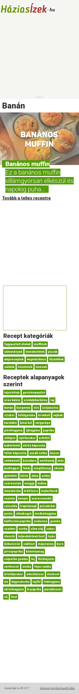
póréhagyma (13, 430)
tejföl (36, 581)
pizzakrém (47, 506)
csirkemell (12, 460)
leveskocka (12, 491)
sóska (26, 566)
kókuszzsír (12, 544)
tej (33, 559)
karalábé (10, 422)
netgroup (45, 688)
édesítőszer (35, 574)
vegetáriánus (36, 359)
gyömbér (10, 475)
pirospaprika (13, 551)
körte (24, 475)
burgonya (23, 407)
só (6, 597)
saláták (9, 367)
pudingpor (12, 468)
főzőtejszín (46, 559)
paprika (48, 430)
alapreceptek (14, 359)
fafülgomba (26, 415)
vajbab (58, 415)
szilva (46, 475)
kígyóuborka (20, 581)
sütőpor (10, 438)
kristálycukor (13, 574)
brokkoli (44, 415)
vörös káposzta (34, 445)
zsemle (9, 498)
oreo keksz (12, 400)
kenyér (23, 498)
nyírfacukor (27, 438)
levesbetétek (35, 351)
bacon (54, 453)
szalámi (9, 528)
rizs (36, 407)
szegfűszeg (42, 468)
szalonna (40, 521)
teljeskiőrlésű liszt (31, 536)
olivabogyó (24, 513)
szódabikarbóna (35, 400)
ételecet (53, 574)
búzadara (29, 460)
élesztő (9, 536)
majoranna (46, 544)
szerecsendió (41, 498)
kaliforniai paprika (17, 521)
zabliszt (29, 544)
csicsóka (10, 506)
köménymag (35, 551)
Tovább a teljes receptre (26, 198)
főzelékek (56, 359)
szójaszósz (50, 407)
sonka (23, 528)
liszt (14, 597)
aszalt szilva (38, 453)
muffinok (40, 344)
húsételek (25, 367)
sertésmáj (47, 460)
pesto (8, 513)
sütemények (13, 351)
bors (60, 544)
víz (6, 581)
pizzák (52, 351)
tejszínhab (12, 392)
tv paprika (34, 589)
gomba (55, 521)
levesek (41, 367)
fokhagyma (52, 581)
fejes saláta (42, 566)
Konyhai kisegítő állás (62, 688)
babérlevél (12, 445)
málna (41, 483)
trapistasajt (28, 506)
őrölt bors (31, 491)
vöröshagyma (14, 589)
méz (61, 460)
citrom (58, 468)
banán (8, 407)
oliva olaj (37, 528)
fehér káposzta (15, 453)
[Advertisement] (39, 56)
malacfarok (49, 491)
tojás (51, 536)
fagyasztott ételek (17, 344)
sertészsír (11, 566)
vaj (52, 400)
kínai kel (26, 422)
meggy (29, 483)
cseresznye (12, 483)
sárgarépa (42, 422)
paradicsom (53, 589)
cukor (50, 528)
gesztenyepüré (34, 392)
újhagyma (33, 430)
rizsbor (9, 415)
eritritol (44, 438)
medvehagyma (45, 513)
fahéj (26, 468)
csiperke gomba (16, 559)
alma (34, 475)
